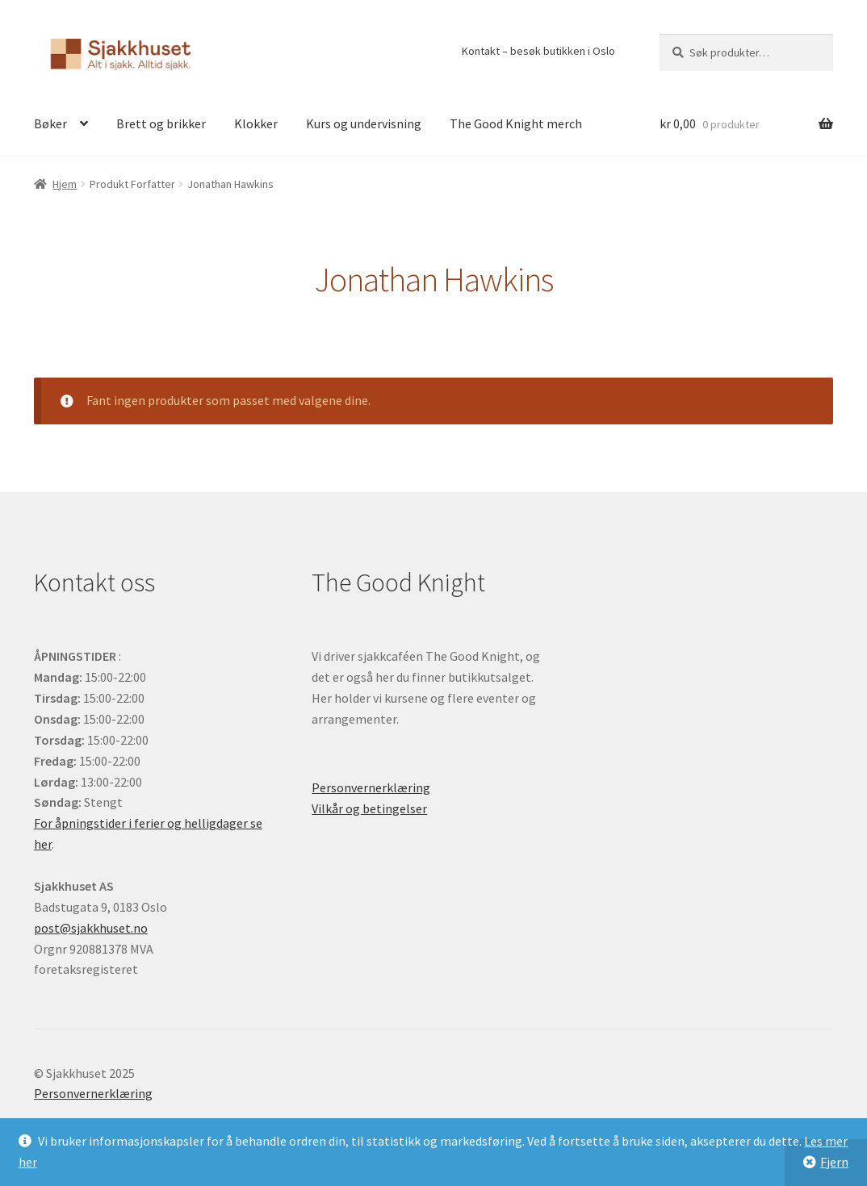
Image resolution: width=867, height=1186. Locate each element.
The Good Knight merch (516, 123)
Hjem (64, 184)
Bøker (50, 123)
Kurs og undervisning (363, 123)
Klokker (256, 123)
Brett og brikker (161, 123)
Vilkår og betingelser (369, 808)
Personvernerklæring (371, 787)
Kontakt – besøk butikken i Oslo (538, 51)
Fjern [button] (834, 1162)
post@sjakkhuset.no (91, 928)
